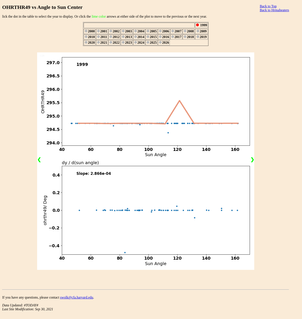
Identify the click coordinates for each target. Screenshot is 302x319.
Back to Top (268, 6)
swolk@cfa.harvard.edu (76, 297)
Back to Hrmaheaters (274, 10)
